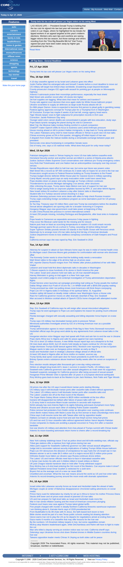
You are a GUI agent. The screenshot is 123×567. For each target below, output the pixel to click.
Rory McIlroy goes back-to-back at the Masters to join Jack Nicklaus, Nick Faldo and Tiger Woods (74, 377)
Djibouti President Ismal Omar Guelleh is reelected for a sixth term (60, 469)
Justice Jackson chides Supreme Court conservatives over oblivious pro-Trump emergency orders (75, 160)
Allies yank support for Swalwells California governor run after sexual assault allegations (70, 446)
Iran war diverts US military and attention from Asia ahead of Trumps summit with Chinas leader (74, 428)
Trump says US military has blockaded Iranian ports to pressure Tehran (62, 321)
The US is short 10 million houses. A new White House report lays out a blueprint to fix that (71, 341)
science (14, 60)
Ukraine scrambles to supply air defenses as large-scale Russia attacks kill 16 (65, 104)
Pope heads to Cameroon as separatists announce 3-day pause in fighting (64, 219)
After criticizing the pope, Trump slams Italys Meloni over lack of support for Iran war (68, 186)
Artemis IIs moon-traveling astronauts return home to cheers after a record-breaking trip (70, 430)
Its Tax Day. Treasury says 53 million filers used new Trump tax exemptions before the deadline (73, 204)
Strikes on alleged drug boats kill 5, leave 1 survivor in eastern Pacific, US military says (70, 367)
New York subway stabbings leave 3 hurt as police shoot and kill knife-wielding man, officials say (74, 440)
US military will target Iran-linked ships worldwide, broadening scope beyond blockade (69, 87)
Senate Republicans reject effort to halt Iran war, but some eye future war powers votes (70, 168)
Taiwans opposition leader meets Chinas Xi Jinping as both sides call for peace (66, 537)
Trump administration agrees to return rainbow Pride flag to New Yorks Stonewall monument (72, 328)
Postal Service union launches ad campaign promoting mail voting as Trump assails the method (74, 283)
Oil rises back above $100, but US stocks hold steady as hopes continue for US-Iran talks (71, 344)
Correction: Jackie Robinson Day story (47, 117)
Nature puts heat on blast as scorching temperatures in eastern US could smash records (70, 224)
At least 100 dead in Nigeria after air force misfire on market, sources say (63, 354)
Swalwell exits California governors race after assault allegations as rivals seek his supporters (73, 369)
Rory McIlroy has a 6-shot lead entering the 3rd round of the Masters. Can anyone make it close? (74, 466)
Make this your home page (14, 85)
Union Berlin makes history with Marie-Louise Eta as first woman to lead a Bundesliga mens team (74, 412)
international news (14, 49)
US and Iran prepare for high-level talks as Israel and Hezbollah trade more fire (66, 499)
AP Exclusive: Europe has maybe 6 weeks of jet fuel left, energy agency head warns (68, 112)
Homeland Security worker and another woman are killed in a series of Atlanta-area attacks (71, 158)
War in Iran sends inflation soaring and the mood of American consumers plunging (67, 501)
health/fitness (14, 41)
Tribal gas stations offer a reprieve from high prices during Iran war (60, 443)
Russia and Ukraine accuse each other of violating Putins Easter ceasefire (64, 407)
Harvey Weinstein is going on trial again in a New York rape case (59, 275)
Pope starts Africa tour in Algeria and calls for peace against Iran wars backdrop (66, 339)
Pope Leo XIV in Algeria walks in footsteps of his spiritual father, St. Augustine (65, 290)
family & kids (14, 38)
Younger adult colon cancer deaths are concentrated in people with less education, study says (73, 120)
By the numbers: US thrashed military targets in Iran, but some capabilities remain (67, 522)
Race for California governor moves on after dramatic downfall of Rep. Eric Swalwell (68, 296)
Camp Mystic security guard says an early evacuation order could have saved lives (68, 178)
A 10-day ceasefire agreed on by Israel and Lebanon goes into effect (61, 81)
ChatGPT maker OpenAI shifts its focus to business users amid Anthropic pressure (68, 127)
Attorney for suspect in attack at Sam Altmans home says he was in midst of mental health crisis (74, 250)
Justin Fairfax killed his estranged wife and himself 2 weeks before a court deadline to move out (73, 84)
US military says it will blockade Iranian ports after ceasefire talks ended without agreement (71, 389)
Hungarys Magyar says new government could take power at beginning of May (66, 209)
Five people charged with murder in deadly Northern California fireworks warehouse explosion (73, 507)
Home (87, 9)
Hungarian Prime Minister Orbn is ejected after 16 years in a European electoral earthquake (72, 374)
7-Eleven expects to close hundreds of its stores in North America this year (64, 270)
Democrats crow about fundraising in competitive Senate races (59, 143)
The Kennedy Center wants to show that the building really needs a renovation (66, 257)
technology (13, 71)
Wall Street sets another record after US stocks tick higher (56, 97)
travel (14, 78)
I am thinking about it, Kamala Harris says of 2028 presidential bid (60, 509)
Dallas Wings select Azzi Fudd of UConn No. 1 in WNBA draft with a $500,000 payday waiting (73, 285)
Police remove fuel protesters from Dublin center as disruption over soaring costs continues (72, 410)
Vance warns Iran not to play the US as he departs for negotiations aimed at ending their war (72, 517)
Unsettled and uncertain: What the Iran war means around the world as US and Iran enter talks (73, 474)
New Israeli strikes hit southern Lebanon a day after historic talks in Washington (66, 191)
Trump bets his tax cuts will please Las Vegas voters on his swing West (62, 71)
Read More (35, 49)
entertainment (14, 34)
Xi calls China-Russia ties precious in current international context (60, 211)
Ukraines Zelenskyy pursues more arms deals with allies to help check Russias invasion (70, 196)
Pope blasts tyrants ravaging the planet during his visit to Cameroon (61, 122)
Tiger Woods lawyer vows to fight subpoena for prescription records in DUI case (66, 115)
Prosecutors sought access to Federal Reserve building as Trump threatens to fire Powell (71, 173)
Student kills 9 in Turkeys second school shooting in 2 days (57, 194)
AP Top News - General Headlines (46, 61)
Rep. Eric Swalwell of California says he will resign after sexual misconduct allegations (69, 308)
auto (14, 27)
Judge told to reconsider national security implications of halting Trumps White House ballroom (73, 448)
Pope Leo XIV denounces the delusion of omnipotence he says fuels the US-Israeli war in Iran (73, 451)
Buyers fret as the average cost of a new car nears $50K (56, 471)
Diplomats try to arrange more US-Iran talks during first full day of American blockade (69, 232)
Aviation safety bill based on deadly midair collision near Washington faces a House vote (70, 293)
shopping (14, 63)
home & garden (14, 45)
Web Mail (108, 9)
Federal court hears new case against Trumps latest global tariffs (59, 504)
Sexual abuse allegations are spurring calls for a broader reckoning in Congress (66, 206)
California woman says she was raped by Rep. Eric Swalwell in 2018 (61, 240)
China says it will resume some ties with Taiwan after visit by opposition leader (65, 415)
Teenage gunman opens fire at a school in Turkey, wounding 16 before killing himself (68, 227)
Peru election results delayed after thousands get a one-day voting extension (65, 364)
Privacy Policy (101, 559)
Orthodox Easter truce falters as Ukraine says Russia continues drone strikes (65, 456)
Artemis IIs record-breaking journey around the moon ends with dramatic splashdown (69, 476)
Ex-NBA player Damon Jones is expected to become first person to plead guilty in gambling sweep (75, 107)
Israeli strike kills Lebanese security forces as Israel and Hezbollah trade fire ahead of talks (71, 486)
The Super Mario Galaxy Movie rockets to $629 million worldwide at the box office (67, 397)
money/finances (14, 52)
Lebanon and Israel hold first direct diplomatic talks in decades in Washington (65, 267)
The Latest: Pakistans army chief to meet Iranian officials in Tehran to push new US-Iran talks (72, 133)
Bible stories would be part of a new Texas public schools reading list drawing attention (69, 514)
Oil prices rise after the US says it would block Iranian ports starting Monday (65, 387)
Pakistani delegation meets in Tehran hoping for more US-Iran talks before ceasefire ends (71, 155)
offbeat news (14, 56)
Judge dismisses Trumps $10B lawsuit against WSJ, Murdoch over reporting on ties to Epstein (73, 346)
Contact (117, 9)
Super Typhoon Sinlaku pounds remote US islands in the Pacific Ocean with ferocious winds (72, 229)
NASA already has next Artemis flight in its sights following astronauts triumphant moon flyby (72, 405)
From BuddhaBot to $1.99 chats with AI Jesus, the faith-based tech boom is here (67, 512)
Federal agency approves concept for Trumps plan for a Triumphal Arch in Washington (69, 110)
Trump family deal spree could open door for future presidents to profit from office (67, 357)
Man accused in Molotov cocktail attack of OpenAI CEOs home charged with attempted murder (73, 298)
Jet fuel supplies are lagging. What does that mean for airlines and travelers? (65, 99)
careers (14, 30)
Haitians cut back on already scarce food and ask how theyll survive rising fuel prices (69, 418)
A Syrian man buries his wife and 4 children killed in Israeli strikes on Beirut (64, 461)
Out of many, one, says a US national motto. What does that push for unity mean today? (70, 145)
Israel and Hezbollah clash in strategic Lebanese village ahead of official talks (65, 351)
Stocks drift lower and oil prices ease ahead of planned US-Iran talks (61, 496)
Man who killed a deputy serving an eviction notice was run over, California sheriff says (69, 530)
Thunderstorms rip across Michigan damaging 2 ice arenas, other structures (65, 183)
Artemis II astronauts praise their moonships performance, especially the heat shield (68, 94)
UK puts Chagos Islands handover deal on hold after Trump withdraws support (66, 463)
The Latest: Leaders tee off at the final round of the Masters (57, 395)
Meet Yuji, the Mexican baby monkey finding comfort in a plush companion (64, 125)
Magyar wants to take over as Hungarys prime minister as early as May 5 (63, 349)
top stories (14, 74)
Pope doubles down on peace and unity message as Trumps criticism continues (66, 181)
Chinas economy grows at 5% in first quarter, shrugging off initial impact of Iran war (68, 135)
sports (14, 67)
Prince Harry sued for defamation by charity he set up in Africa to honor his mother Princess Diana (75, 494)
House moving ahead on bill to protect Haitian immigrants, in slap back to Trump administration (73, 130)
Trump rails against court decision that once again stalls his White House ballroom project (71, 102)
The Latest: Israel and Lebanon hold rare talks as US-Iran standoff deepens (64, 273)
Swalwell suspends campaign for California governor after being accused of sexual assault (71, 372)
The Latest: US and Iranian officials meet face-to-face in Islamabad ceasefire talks (67, 458)
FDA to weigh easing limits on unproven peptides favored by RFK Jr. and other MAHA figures (72, 188)
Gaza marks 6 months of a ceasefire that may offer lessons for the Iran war (64, 519)
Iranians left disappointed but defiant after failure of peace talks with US (62, 400)
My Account (96, 9)
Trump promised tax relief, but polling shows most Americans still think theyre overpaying (70, 288)
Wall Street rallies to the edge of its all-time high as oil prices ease (60, 260)
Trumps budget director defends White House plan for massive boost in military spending (70, 176)
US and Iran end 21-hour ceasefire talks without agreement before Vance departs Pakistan (71, 420)
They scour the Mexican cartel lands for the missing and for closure (61, 222)
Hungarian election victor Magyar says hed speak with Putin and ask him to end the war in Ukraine (75, 336)
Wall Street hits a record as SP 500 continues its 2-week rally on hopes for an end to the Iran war (74, 171)
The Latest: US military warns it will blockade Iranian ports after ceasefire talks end (68, 392)
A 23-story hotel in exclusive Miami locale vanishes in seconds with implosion (65, 402)
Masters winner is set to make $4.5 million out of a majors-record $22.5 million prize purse (71, 453)
